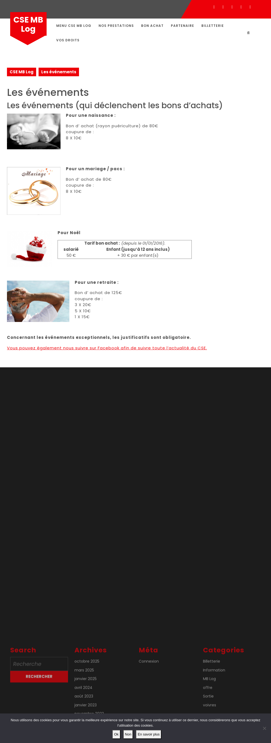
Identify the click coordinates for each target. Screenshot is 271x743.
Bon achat (152, 25)
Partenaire (182, 25)
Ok (116, 734)
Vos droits (68, 40)
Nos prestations (116, 25)
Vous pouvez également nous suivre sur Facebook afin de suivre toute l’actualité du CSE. (107, 348)
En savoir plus (149, 734)
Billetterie (212, 25)
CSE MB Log (28, 24)
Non (128, 734)
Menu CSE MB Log (73, 25)
